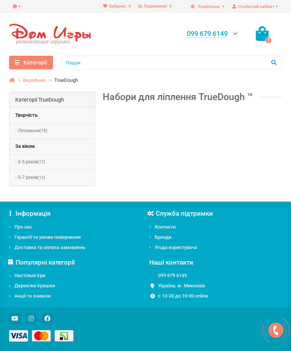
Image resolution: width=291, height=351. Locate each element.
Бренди (163, 237)
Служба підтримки (181, 213)
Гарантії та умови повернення (47, 237)
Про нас (23, 227)
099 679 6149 (172, 275)
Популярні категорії (42, 262)
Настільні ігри (29, 275)
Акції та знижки (32, 296)
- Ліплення (31, 131)
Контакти (165, 227)
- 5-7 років (30, 177)
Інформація (29, 213)
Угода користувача (176, 247)
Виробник (34, 80)
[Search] (171, 62)
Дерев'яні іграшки (34, 285)
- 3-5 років (30, 162)
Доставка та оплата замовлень (49, 247)
